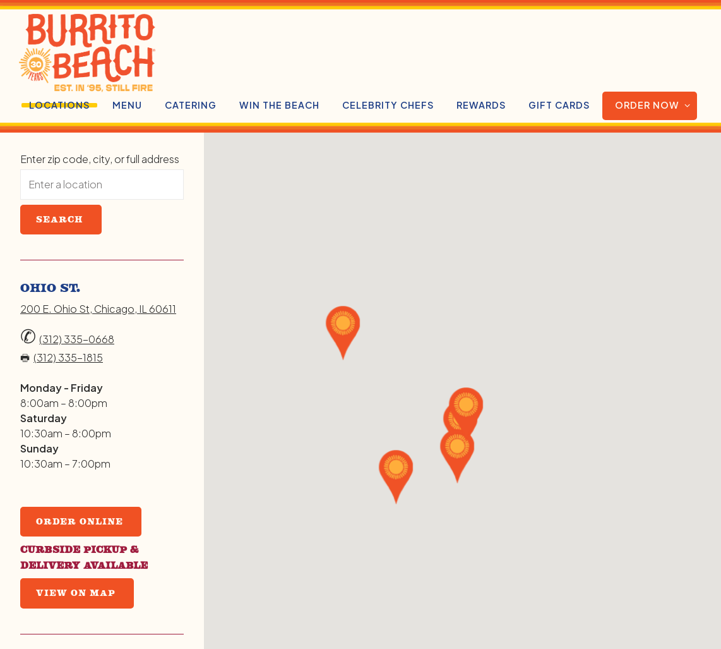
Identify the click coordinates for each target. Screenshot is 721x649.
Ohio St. (50, 287)
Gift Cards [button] (559, 105)
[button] (396, 477)
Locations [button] (59, 105)
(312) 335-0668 (76, 339)
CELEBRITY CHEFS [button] (388, 105)
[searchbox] (102, 184)
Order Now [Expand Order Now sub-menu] (655, 104)
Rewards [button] (481, 105)
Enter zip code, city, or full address (99, 159)
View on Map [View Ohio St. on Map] (76, 593)
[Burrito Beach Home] (137, 52)
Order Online (79, 521)
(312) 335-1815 (68, 357)
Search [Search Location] (59, 219)
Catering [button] (191, 105)
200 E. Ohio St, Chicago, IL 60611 (98, 308)
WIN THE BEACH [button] (279, 105)
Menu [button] (127, 105)
